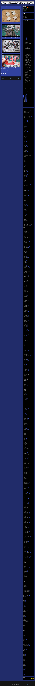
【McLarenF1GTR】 (25, 270)
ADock (29, 7)
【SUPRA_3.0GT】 (25, 379)
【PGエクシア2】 (25, 334)
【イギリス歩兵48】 (25, 448)
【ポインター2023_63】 (26, 517)
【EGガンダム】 (25, 170)
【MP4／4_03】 (25, 295)
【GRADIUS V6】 (25, 200)
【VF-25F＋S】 (25, 405)
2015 (24, 98)
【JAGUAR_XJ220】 (25, 257)
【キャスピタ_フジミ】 (26, 463)
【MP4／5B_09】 (25, 301)
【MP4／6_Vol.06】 (25, 310)
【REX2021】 (25, 345)
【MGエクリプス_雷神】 (26, 276)
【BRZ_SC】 (24, 160)
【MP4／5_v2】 (25, 296)
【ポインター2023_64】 (26, 518)
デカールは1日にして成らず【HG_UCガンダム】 (28, 88)
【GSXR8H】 (24, 209)
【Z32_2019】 (25, 433)
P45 (25, 90)
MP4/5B (24, 624)
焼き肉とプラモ (26, 81)
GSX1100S (24, 611)
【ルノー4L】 (24, 551)
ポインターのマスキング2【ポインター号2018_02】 (28, 52)
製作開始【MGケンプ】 (27, 80)
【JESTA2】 (24, 260)
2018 (24, 95)
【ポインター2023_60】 (26, 513)
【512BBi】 (24, 140)
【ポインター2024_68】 (26, 522)
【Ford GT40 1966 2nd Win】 (26, 184)
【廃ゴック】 (24, 585)
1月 (25, 94)
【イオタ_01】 (25, 447)
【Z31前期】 (24, 428)
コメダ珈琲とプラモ (27, 83)
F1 (23, 605)
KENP (24, 616)
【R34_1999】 (25, 341)
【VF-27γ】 (24, 409)
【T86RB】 (24, 393)
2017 (24, 96)
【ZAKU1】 (24, 438)
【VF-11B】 (24, 400)
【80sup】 (24, 141)
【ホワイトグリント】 (26, 537)
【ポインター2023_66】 (26, 521)
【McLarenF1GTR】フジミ (26, 271)
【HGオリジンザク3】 (26, 237)
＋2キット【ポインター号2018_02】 (28, 71)
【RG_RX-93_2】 (25, 350)
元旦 (23, 670)
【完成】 (24, 561)
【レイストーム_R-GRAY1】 (26, 552)
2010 (24, 103)
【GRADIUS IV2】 (25, 194)
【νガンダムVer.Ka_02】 (26, 591)
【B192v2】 (24, 156)
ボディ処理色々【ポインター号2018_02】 (28, 57)
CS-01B (24, 601)
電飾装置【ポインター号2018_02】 (27, 72)
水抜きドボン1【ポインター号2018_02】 (28, 76)
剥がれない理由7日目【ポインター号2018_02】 (28, 62)
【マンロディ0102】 (25, 541)
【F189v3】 (24, 179)
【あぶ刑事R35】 (25, 443)
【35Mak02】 (24, 132)
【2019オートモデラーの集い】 (27, 117)
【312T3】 (24, 125)
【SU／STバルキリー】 (26, 374)
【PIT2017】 (24, 335)
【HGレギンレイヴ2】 (26, 251)
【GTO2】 (24, 214)
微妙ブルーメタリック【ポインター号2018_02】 (28, 69)
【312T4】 (24, 126)
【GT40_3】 (24, 210)
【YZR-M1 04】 (25, 419)
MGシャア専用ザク (25, 621)
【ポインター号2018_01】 (26, 532)
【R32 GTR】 (25, 340)
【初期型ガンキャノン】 (26, 567)
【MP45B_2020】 (25, 315)
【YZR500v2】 (25, 423)
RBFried (21, 684)
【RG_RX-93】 (25, 354)
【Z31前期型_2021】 (25, 429)
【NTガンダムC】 (25, 330)
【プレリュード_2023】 (26, 497)
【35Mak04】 (24, 135)
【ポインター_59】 (25, 503)
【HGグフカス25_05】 (26, 246)
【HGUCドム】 (25, 231)
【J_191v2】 (24, 256)
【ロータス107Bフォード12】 (26, 556)
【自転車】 (24, 566)
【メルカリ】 (24, 546)
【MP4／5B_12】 (25, 305)
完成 (23, 669)
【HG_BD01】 (25, 219)
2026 (24, 21)
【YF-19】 (24, 414)
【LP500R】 (24, 265)
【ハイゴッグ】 (25, 492)
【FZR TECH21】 (25, 189)
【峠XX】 (24, 581)
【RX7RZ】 (24, 365)
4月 (25, 38)
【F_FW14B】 (25, 171)
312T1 (24, 596)
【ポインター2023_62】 (26, 516)
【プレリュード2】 (25, 498)
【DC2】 (24, 166)
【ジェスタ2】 (25, 477)
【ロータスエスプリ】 (26, 557)
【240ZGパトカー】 (25, 122)
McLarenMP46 (25, 620)
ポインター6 (24, 659)
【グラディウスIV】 (25, 464)
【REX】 (24, 344)
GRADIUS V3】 (25, 610)
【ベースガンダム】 (25, 502)
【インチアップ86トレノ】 (26, 449)
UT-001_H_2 (24, 639)
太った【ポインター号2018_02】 (27, 45)
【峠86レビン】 (25, 577)
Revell (24, 630)
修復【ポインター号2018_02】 (27, 40)
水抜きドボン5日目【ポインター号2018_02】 (28, 66)
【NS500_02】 (25, 325)
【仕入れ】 (24, 562)
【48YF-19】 (24, 136)
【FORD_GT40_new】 (26, 186)
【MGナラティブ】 (25, 285)
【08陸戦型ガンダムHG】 (26, 112)
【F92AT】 (24, 180)
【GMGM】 (24, 191)
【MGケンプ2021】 (25, 280)
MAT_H (24, 619)
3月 (25, 39)
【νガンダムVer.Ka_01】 (26, 590)
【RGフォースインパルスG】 (26, 355)
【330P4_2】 (24, 127)
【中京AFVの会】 (25, 576)
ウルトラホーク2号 (25, 644)
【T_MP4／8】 (25, 388)
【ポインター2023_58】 (26, 511)
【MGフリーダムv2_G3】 (26, 290)
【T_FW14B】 (25, 385)
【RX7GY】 (24, 364)
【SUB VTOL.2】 (25, 375)
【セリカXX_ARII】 (25, 483)
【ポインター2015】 (25, 506)
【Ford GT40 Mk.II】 (25, 185)
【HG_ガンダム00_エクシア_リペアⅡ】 (28, 224)
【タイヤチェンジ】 (25, 487)
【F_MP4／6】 (25, 175)
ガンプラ (24, 650)
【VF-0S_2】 (24, 395)
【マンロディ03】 (25, 542)
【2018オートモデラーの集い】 (27, 116)
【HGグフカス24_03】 (26, 242)
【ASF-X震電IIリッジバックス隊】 (27, 155)
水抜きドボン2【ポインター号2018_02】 (28, 74)
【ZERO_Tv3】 (25, 439)
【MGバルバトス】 (25, 286)
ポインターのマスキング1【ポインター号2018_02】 (28, 54)
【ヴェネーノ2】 (25, 452)
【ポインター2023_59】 (26, 512)
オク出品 (24, 649)
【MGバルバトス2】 (25, 287)
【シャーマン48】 (25, 478)
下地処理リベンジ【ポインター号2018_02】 (28, 61)
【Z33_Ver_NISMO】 (25, 437)
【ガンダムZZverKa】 (25, 462)
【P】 (24, 331)
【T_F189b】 (24, 384)
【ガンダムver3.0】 (25, 459)
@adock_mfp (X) (25, 16)
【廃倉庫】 (24, 586)
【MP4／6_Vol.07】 (25, 311)
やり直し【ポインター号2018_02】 (27, 77)
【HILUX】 (24, 252)
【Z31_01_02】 (25, 424)
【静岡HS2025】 (25, 572)
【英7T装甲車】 (25, 560)
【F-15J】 (24, 176)
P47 (25, 82)
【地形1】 (24, 575)
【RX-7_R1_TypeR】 (25, 360)
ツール (24, 655)
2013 (24, 100)
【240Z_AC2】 (25, 120)
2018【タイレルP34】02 (26, 595)
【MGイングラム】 (25, 275)
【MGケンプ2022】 (25, 281)
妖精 (23, 674)
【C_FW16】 (24, 161)
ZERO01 (24, 641)
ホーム (11, 78)
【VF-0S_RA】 (25, 398)
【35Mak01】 (24, 131)
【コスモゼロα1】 (25, 472)
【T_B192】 (24, 380)
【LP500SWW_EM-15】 (26, 267)
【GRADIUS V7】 (25, 201)
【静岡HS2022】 (25, 570)
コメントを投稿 (4, 74)
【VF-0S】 (24, 399)
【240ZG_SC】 (25, 121)
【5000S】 (24, 137)
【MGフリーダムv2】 (25, 291)
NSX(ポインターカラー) (26, 626)
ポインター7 (24, 660)
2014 (24, 99)
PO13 (24, 629)
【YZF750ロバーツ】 (25, 418)
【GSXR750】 (25, 205)
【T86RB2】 (24, 394)
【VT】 (24, 413)
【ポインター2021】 (25, 508)
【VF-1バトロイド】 (25, 404)
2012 (24, 101)
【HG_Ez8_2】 (25, 220)
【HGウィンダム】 (25, 232)
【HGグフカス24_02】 (26, 241)
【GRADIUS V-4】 (25, 195)
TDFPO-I (24, 635)
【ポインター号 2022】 (26, 531)
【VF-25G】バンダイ (25, 408)
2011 (24, 102)
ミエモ (24, 665)
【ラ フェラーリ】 (25, 547)
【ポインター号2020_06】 (26, 536)
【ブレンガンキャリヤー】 (26, 501)
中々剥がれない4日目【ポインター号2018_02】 (28, 67)
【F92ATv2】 (24, 181)
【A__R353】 (25, 146)
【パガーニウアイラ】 (26, 493)
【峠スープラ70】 (25, 582)
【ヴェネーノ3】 (25, 453)
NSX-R (24, 625)
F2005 (24, 606)
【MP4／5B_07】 (25, 300)
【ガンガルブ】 (25, 458)
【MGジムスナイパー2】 (26, 282)
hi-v (23, 614)
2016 (24, 97)
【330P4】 (24, 130)
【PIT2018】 (24, 336)
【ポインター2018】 (25, 507)
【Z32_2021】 (25, 434)
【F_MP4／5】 (25, 174)
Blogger (28, 684)
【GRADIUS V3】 (25, 199)
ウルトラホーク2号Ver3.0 (26, 645)
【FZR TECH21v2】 (25, 190)
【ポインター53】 (25, 526)
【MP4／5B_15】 (25, 306)
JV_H (24, 615)
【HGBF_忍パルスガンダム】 (26, 225)
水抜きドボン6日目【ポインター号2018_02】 (28, 64)
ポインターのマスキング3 (28, 51)
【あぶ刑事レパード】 (26, 444)
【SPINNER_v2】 (25, 369)
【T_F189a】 (24, 383)
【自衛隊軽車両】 (25, 565)
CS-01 (24, 600)
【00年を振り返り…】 (26, 111)
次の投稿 (2, 78)
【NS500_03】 (25, 326)
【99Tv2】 (24, 145)
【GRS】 (24, 204)
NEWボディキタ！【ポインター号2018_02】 (28, 59)
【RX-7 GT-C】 (25, 359)
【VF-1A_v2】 (25, 403)
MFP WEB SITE (25, 17)
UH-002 (24, 636)
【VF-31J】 (24, 410)
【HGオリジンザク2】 (26, 236)
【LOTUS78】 (25, 261)
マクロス (24, 664)
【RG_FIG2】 (25, 349)
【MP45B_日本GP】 (25, 316)
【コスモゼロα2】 (25, 473)
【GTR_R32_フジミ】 (26, 215)
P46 (25, 84)
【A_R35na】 (25, 151)
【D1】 (24, 165)
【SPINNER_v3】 (25, 370)
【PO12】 (24, 339)
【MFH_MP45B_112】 (26, 272)
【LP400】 (24, 262)
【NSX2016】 (25, 329)
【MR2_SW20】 (25, 321)
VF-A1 (24, 640)
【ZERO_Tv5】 (25, 442)
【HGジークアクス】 (25, 247)
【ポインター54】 (25, 527)
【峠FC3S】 (24, 580)
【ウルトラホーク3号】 (26, 454)
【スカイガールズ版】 (26, 482)
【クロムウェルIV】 (25, 467)
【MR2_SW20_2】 (25, 320)
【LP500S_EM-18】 (25, 266)
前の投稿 (19, 78)
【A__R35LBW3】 (25, 150)
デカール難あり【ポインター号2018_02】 (28, 42)
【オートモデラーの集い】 (26, 457)
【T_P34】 (24, 389)
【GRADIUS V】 (25, 196)
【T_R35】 (24, 390)
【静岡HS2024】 (25, 571)
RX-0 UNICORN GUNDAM (26, 631)
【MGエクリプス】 (25, 277)
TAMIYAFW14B (25, 634)
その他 (24, 654)
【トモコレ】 (24, 488)
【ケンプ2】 (24, 468)
